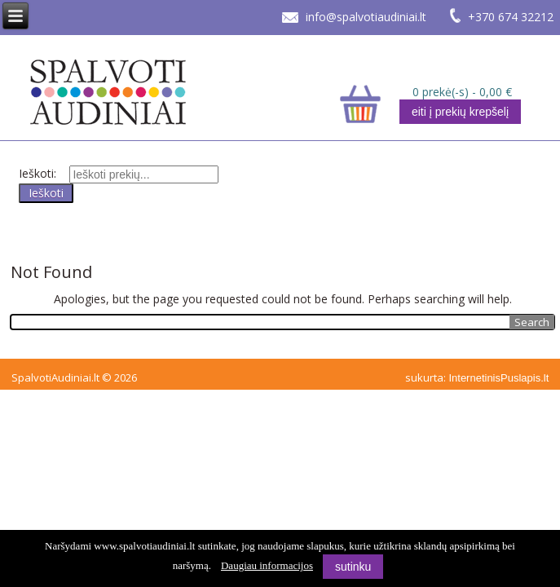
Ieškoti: (37, 173)
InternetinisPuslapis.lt (498, 378)
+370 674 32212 (510, 16)
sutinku (353, 566)
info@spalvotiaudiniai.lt (366, 16)
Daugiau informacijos (267, 565)
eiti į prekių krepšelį (460, 111)
